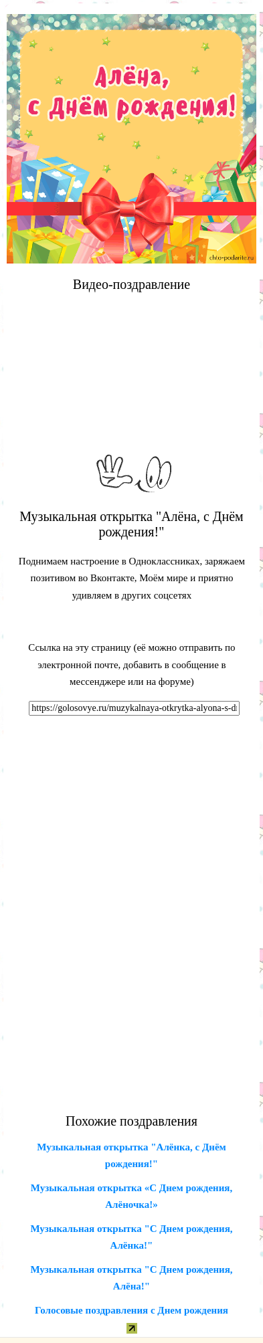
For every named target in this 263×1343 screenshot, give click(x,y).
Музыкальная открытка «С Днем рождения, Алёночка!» (131, 1196)
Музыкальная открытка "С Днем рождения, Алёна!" (131, 1278)
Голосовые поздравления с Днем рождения (131, 1310)
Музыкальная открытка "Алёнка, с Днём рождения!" (131, 1156)
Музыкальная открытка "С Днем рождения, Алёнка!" (131, 1237)
